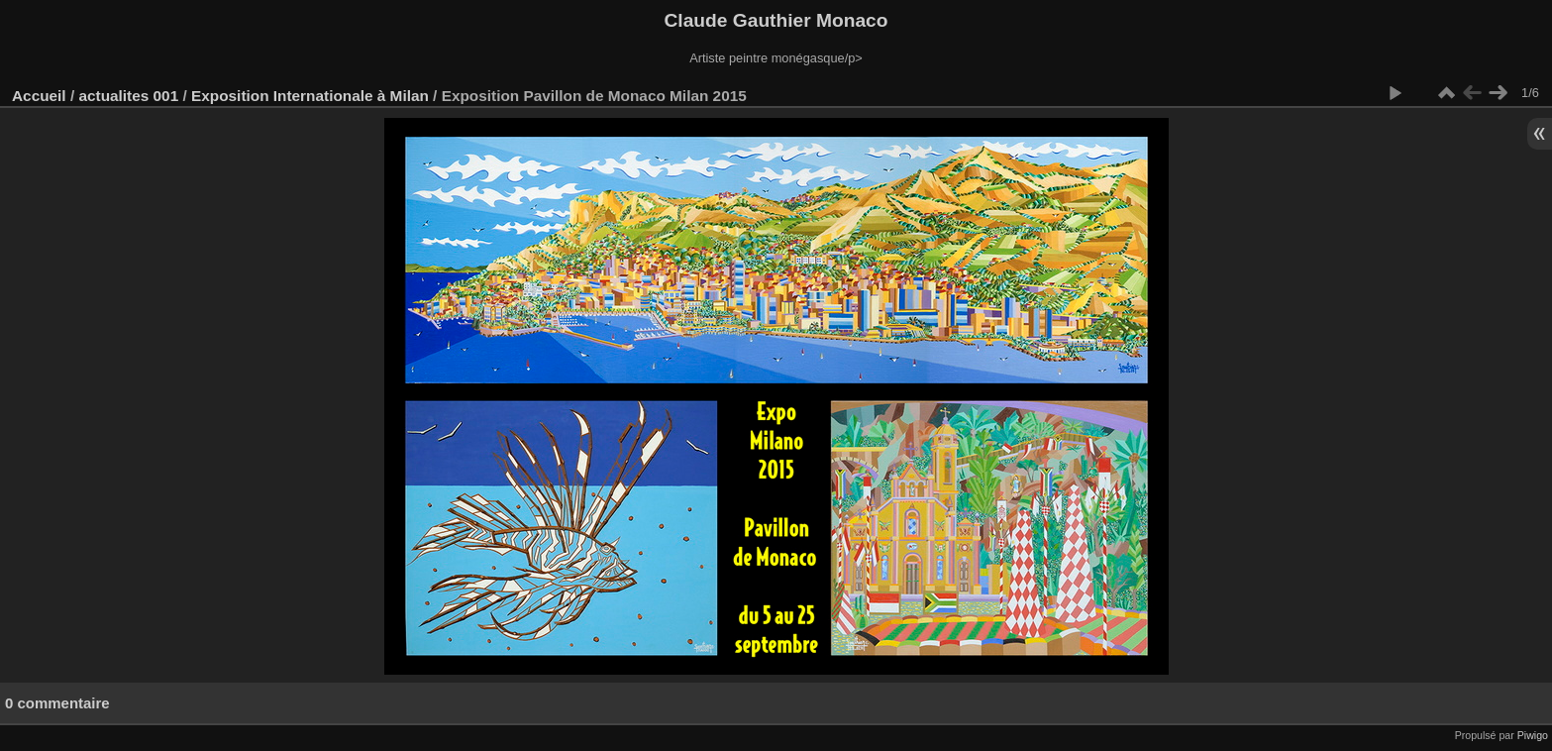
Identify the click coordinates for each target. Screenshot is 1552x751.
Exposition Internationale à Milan (310, 95)
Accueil (39, 95)
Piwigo (1532, 735)
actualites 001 (128, 95)
